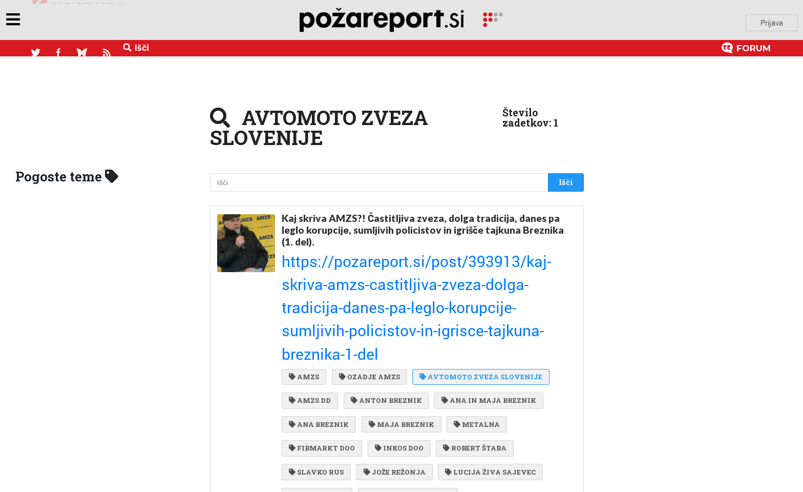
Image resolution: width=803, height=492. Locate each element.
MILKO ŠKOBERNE (448, 420)
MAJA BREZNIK (399, 316)
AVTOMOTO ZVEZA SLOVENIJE (476, 274)
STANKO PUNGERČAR (406, 379)
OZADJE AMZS (367, 274)
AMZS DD (310, 295)
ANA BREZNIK (319, 316)
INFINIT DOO (317, 379)
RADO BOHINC (486, 462)
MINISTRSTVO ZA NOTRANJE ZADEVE (363, 462)
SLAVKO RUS (316, 358)
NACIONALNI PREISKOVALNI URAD (358, 399)
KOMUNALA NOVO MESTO (341, 420)
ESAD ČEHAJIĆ (533, 420)
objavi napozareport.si (78, 20)
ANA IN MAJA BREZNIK (484, 295)
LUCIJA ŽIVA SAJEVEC (486, 358)
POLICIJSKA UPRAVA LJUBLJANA (355, 441)
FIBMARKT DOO (322, 337)
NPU (457, 399)
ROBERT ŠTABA (470, 337)
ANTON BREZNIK (384, 295)
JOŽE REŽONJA (393, 358)
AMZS (304, 274)
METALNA (473, 316)
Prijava (771, 20)
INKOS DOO (397, 337)
